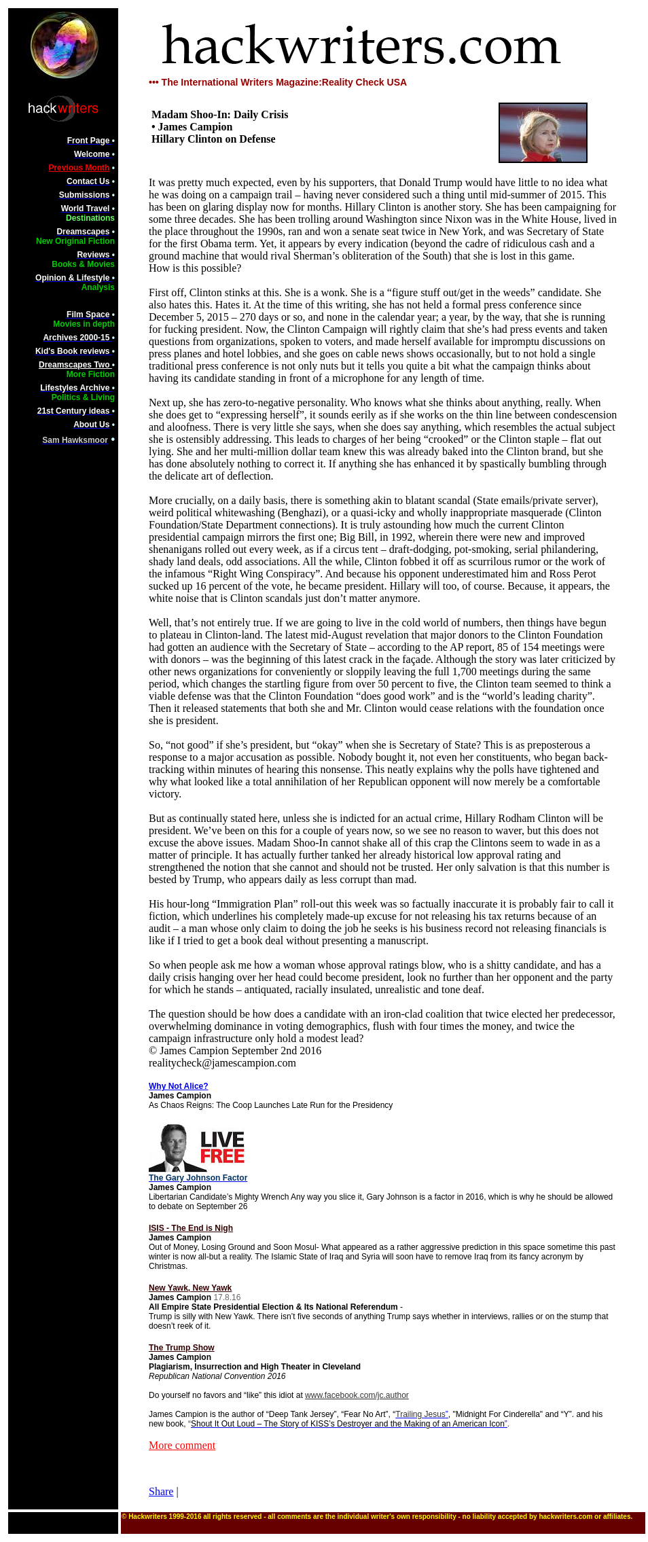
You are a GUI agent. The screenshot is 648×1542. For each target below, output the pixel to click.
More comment (182, 1445)
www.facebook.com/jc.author (357, 1395)
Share (161, 1491)
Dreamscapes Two (75, 365)
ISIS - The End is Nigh (191, 1228)
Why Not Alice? (179, 1086)
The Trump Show (182, 1347)
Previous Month (78, 168)
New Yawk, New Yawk (190, 1288)
